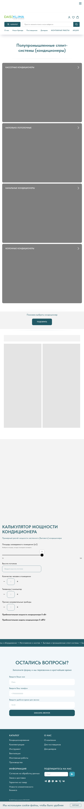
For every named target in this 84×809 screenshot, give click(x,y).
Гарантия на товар (18, 782)
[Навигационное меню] (80, 3)
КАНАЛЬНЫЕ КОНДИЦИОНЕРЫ (20, 188)
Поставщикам (31, 30)
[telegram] (45, 781)
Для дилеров (50, 749)
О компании (50, 740)
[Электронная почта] (56, 781)
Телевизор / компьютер (12, 589)
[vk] (63, 781)
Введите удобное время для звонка (24, 700)
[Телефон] (60, 781)
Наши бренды (17, 30)
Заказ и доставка (17, 778)
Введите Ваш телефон (18, 688)
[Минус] (4, 581)
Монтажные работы (18, 758)
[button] (69, 17)
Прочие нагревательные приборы (16, 602)
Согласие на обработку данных (24, 773)
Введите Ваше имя (17, 677)
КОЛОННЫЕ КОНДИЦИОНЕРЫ (19, 248)
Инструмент (15, 749)
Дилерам (44, 30)
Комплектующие (16, 744)
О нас (6, 30)
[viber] (52, 781)
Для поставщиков (52, 744)
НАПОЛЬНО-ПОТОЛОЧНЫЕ (18, 128)
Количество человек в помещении (16, 576)
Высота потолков (9, 563)
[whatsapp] (49, 781)
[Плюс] (17, 581)
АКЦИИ (76, 30)
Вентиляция (14, 753)
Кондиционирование (19, 740)
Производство (16, 762)
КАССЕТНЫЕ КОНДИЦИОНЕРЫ (19, 67)
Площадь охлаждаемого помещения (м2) (20, 544)
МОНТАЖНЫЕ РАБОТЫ (60, 30)
